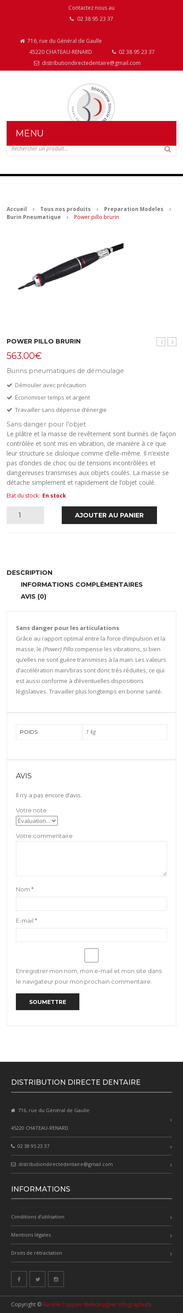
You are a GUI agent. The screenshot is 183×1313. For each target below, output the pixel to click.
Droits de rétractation (36, 1252)
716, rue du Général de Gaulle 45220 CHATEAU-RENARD (61, 46)
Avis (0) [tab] (33, 596)
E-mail (26, 920)
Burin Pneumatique (34, 217)
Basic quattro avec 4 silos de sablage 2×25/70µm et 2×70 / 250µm (172, 342)
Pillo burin (161, 342)
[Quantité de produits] (23, 515)
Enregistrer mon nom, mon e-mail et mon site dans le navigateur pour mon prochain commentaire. (89, 976)
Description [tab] (29, 573)
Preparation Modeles (134, 209)
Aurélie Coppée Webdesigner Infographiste (97, 1304)
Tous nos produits (65, 209)
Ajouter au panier (109, 515)
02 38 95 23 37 (133, 52)
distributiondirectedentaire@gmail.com (87, 63)
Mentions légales (31, 1234)
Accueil (17, 209)
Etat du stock (22, 495)
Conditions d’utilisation (37, 1216)
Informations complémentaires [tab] (82, 585)
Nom (25, 889)
